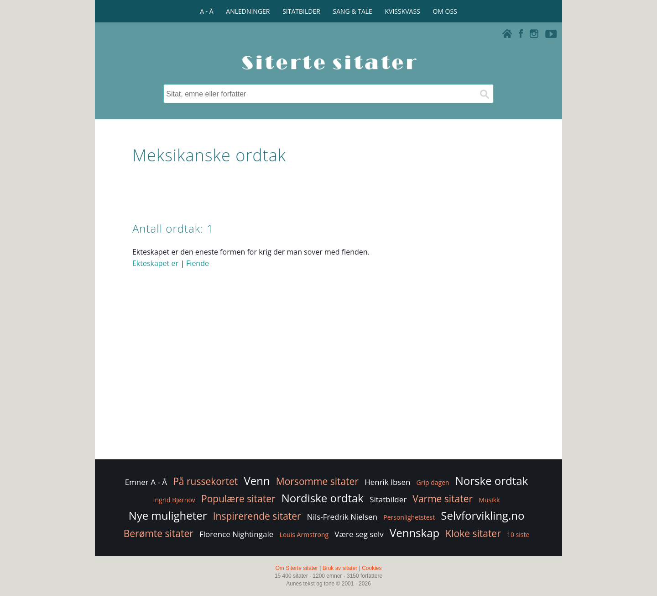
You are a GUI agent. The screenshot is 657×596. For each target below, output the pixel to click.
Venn (257, 480)
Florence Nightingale (236, 534)
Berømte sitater (158, 533)
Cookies (371, 568)
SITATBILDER (301, 11)
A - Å (206, 11)
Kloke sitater (473, 533)
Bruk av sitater (340, 568)
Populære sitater (238, 498)
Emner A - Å (146, 482)
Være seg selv (358, 534)
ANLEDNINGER (248, 11)
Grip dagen (433, 482)
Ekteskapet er (155, 263)
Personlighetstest (409, 517)
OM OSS (445, 11)
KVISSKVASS (402, 11)
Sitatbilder (388, 499)
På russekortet (205, 481)
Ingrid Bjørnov (174, 499)
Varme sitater (442, 498)
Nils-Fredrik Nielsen (342, 516)
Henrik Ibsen (387, 482)
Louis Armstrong (303, 534)
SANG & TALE (352, 11)
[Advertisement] (328, 384)
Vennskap (414, 532)
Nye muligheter (168, 515)
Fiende (197, 263)
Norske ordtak (491, 480)
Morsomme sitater (317, 481)
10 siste (518, 534)
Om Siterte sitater (296, 568)
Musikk (489, 499)
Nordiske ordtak (323, 498)
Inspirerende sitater (257, 516)
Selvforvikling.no (482, 515)
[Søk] (484, 93)
